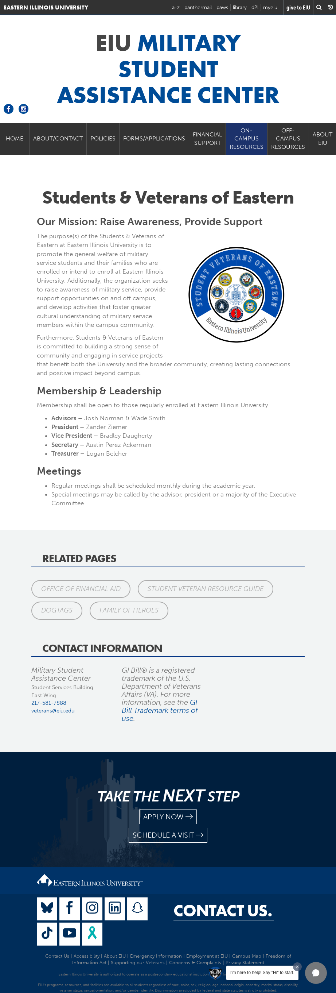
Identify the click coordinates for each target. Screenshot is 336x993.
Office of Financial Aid (81, 589)
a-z (176, 7)
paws (222, 7)
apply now (168, 817)
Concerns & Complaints (195, 962)
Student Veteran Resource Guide (206, 589)
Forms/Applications (154, 138)
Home (14, 138)
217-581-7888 (48, 703)
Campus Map (246, 956)
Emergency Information (156, 956)
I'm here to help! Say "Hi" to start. (262, 972)
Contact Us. (222, 910)
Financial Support (207, 138)
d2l (254, 7)
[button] (316, 973)
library (240, 7)
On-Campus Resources (246, 139)
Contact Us (57, 956)
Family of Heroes (129, 610)
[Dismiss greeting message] (297, 966)
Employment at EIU (207, 956)
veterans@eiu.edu (53, 710)
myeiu (270, 7)
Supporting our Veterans (138, 962)
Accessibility (86, 956)
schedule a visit (168, 835)
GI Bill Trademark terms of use (160, 710)
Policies (103, 138)
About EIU (322, 138)
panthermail (198, 7)
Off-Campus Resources (288, 139)
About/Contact (58, 138)
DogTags (57, 610)
